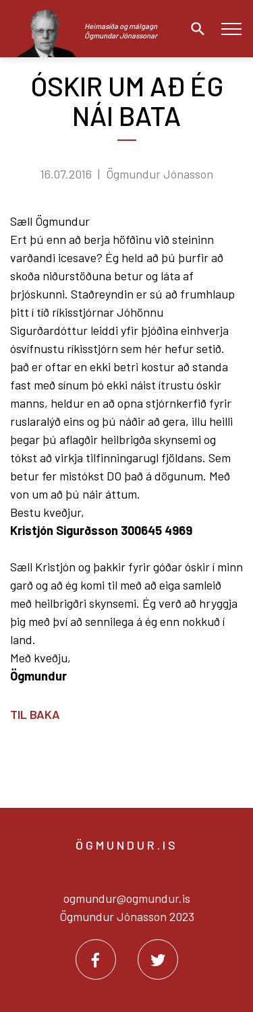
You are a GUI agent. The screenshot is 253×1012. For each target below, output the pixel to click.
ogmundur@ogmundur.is (126, 898)
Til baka (35, 714)
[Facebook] (96, 959)
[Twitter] (158, 959)
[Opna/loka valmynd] (231, 28)
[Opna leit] (194, 29)
